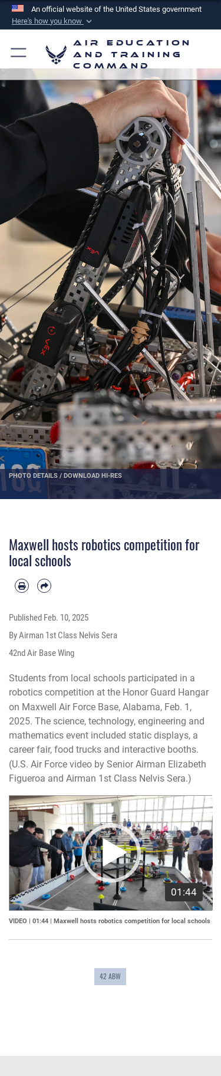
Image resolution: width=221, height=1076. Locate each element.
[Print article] (22, 586)
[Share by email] (44, 586)
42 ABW (110, 976)
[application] (111, 853)
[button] (53, 21)
